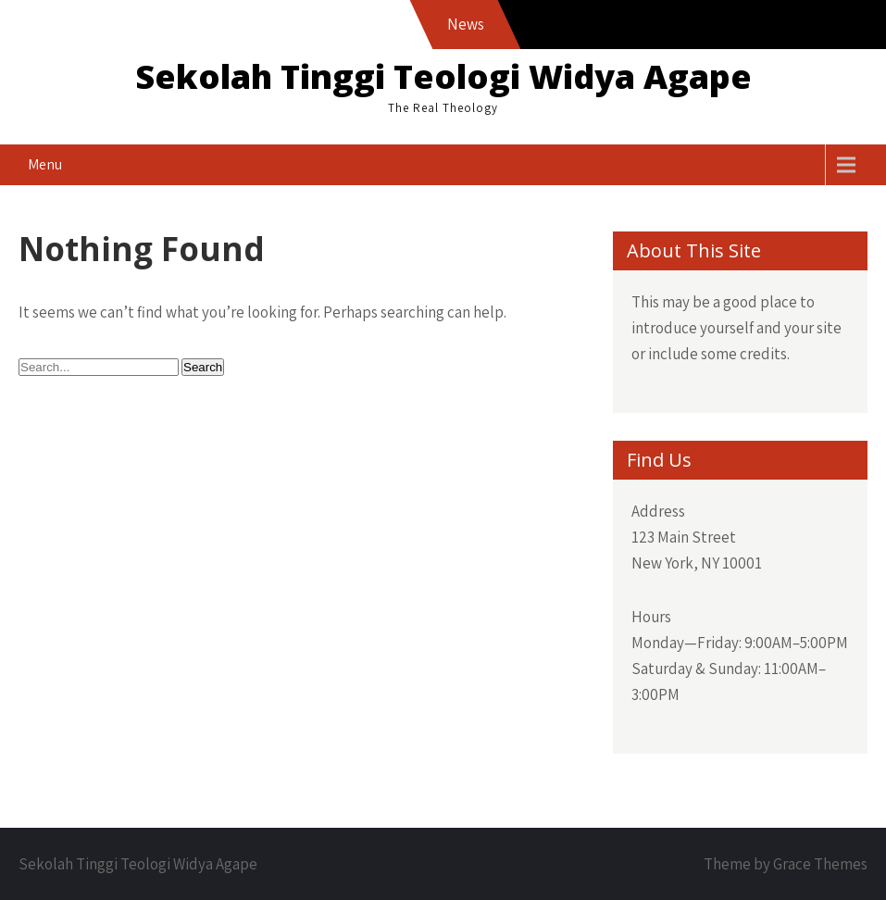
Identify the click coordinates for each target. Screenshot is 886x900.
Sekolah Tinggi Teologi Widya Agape (443, 76)
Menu (45, 164)
